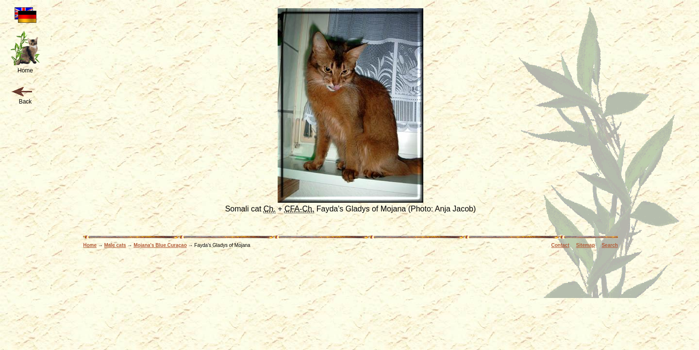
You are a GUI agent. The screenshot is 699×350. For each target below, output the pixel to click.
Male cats (115, 245)
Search (609, 245)
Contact (560, 245)
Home (90, 245)
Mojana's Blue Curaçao (160, 245)
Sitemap (585, 245)
